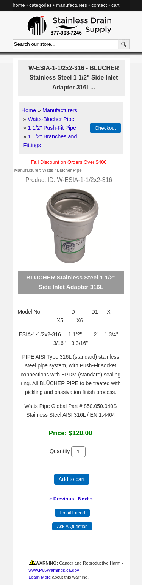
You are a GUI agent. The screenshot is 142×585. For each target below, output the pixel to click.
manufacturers (71, 5)
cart (115, 5)
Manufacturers (59, 110)
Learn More (40, 577)
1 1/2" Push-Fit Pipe (52, 128)
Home (29, 110)
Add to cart (72, 479)
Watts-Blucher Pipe (51, 119)
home (19, 5)
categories (40, 5)
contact (99, 5)
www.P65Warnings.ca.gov (54, 570)
